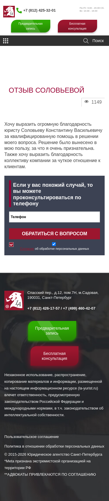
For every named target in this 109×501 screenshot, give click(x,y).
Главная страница (16, 70)
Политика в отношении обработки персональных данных (54, 446)
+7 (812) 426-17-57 (43, 308)
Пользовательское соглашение (31, 436)
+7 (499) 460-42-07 (79, 308)
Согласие (27, 248)
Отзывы (38, 70)
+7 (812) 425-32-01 (39, 10)
